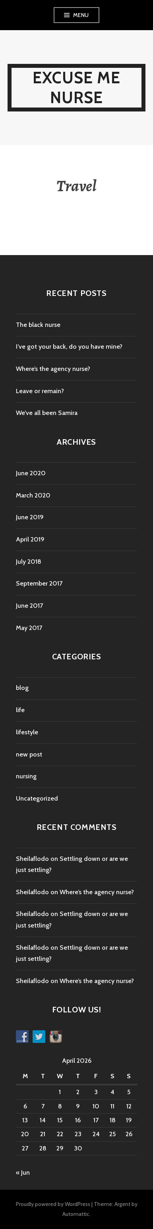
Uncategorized (37, 798)
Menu (81, 15)
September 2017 (39, 583)
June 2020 (31, 473)
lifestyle (27, 732)
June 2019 (30, 517)
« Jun (23, 1172)
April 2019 (30, 539)
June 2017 (29, 605)
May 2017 (29, 628)
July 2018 (28, 561)
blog (22, 687)
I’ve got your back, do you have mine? (69, 346)
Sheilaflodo (32, 858)
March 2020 (33, 495)
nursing (26, 776)
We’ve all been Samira (46, 413)
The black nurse (38, 324)
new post (29, 754)
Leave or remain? (40, 391)
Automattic (75, 1213)
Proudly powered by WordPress (53, 1204)
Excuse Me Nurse (76, 87)
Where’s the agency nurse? (53, 369)
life (20, 710)
